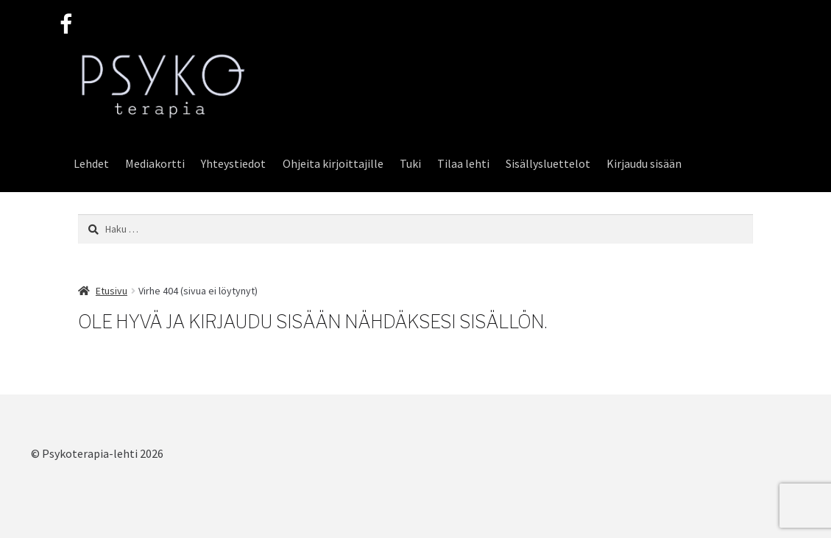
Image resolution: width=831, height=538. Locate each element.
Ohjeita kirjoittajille (333, 163)
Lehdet (91, 163)
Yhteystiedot (233, 163)
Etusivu (111, 290)
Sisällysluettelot (548, 163)
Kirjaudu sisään (644, 163)
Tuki (410, 163)
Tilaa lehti (463, 163)
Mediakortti (155, 163)
